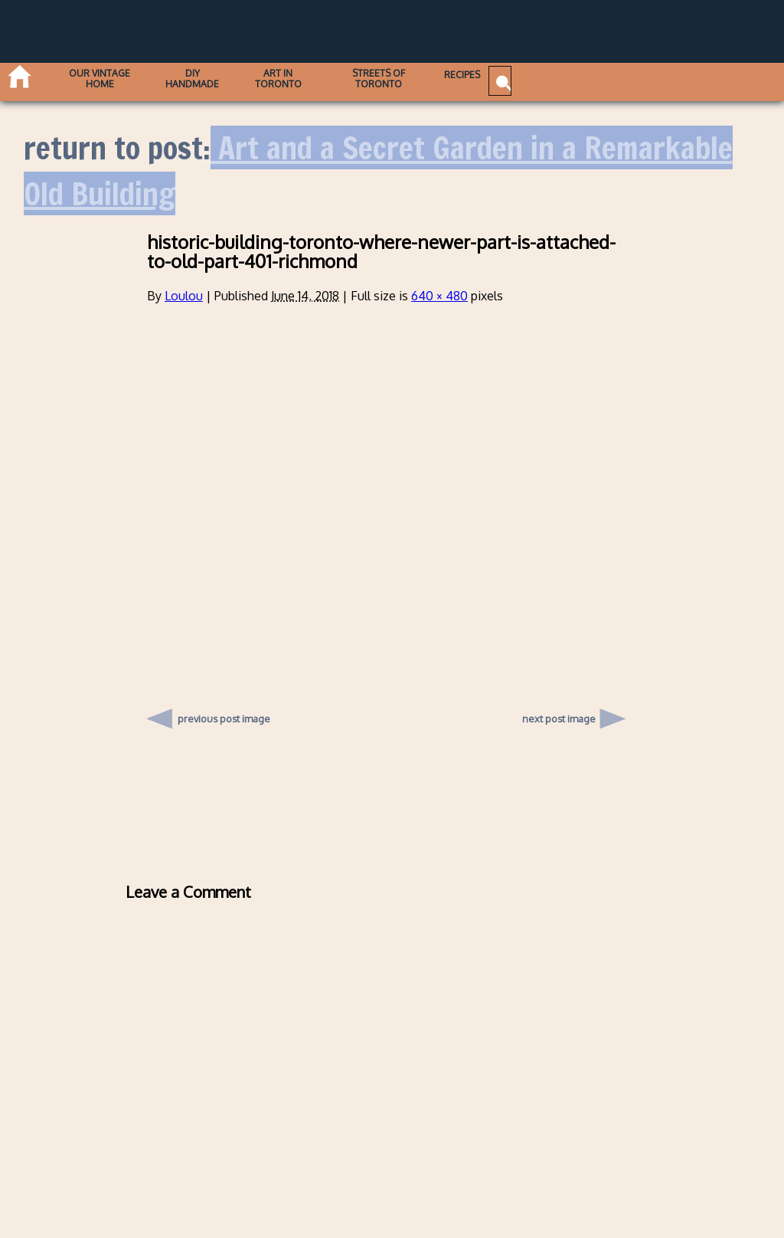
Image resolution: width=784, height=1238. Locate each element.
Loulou (184, 295)
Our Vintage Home (124, 77)
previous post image (224, 715)
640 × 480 (439, 295)
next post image (559, 718)
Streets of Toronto (471, 77)
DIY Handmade (239, 77)
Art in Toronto (347, 77)
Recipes (574, 77)
